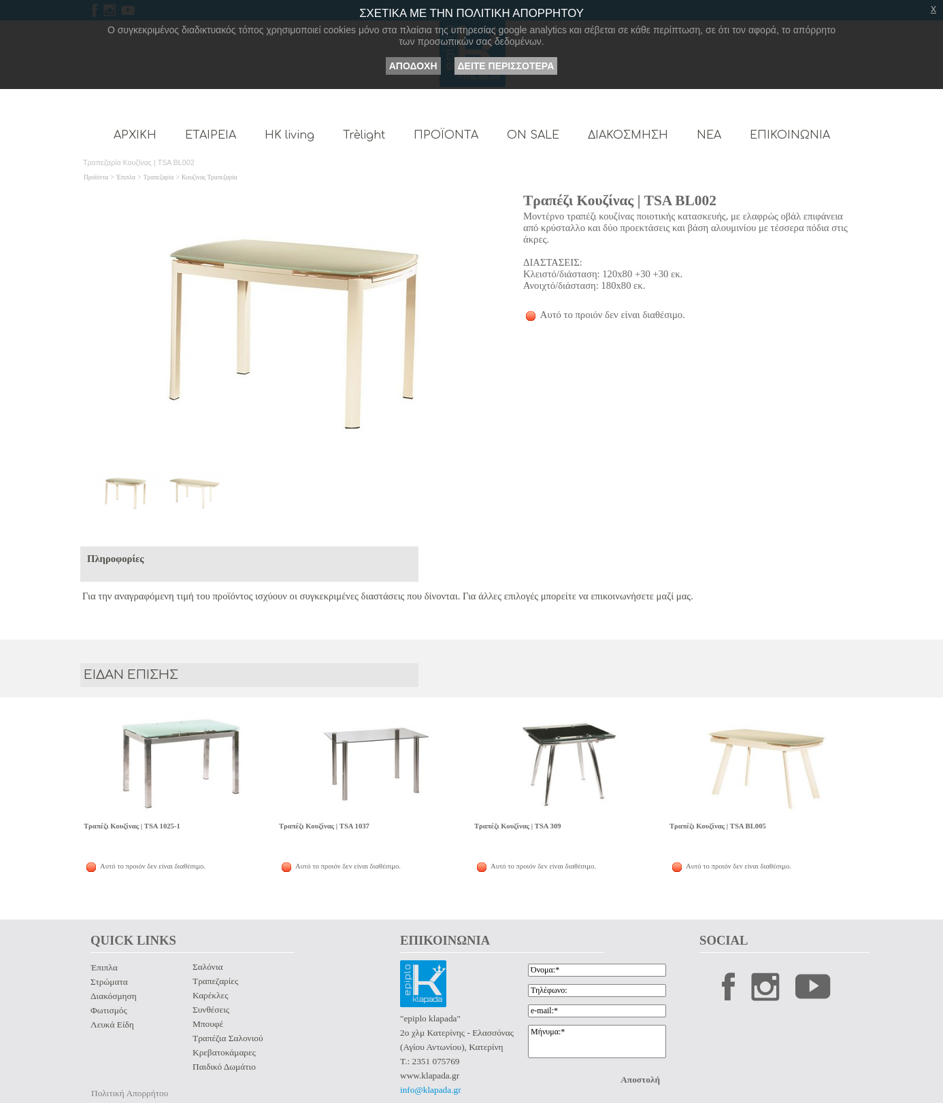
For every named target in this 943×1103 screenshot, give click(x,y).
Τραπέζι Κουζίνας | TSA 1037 (324, 826)
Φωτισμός (108, 1010)
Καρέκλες (210, 995)
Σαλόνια (207, 967)
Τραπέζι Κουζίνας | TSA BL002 (619, 200)
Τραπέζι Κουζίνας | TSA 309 (517, 826)
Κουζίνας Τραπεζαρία (209, 177)
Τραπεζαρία (158, 177)
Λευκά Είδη (112, 1024)
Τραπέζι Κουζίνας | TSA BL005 (717, 826)
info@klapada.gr (430, 1090)
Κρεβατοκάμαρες (224, 1052)
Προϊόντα (96, 177)
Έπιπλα (125, 177)
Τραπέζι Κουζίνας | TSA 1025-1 (132, 826)
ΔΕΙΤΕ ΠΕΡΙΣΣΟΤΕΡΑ (506, 65)
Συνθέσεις (211, 1009)
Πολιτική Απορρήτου (129, 1093)
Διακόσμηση (113, 996)
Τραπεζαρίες (215, 981)
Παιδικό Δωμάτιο (224, 1067)
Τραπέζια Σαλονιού (228, 1038)
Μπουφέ (208, 1024)
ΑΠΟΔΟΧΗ (413, 65)
